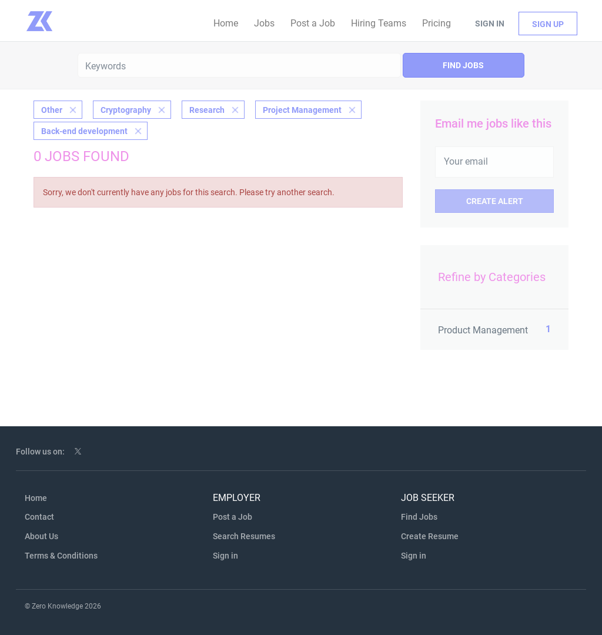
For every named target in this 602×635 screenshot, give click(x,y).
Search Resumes (244, 536)
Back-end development (84, 131)
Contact (39, 517)
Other (51, 110)
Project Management (302, 110)
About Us (41, 536)
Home (36, 498)
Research (207, 110)
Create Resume (430, 536)
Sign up (548, 24)
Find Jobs (463, 65)
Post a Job (232, 517)
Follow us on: (40, 451)
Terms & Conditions (61, 555)
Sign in (489, 23)
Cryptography (126, 110)
